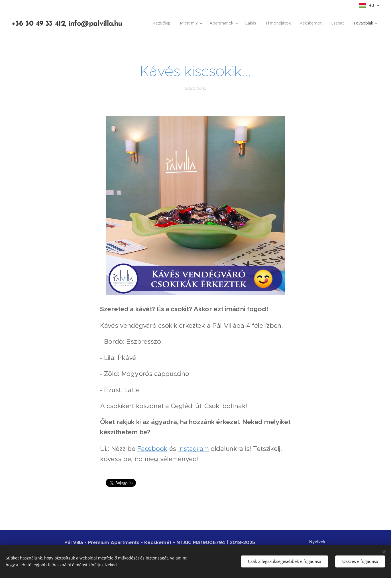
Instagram (193, 448)
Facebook (152, 448)
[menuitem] (163, 23)
